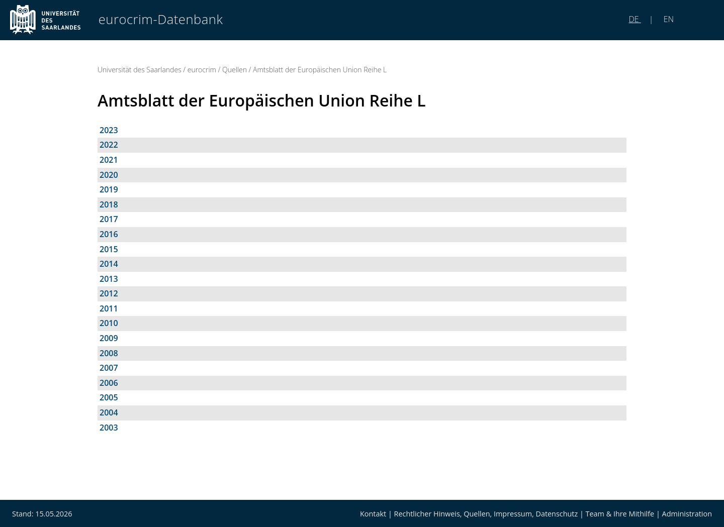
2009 (109, 338)
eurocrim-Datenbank (161, 19)
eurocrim (202, 69)
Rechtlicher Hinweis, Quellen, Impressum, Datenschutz (486, 513)
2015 (109, 249)
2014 (109, 263)
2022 (109, 144)
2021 (109, 159)
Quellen (234, 69)
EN (667, 19)
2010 (109, 323)
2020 (109, 174)
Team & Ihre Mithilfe (620, 513)
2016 (109, 234)
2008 (109, 353)
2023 (109, 130)
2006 (109, 382)
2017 (109, 219)
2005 (109, 397)
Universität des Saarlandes (140, 69)
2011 (109, 308)
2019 (109, 189)
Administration (687, 513)
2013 (109, 278)
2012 (109, 293)
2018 (109, 204)
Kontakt (373, 513)
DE (635, 19)
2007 (109, 367)
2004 (109, 412)
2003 (109, 427)
